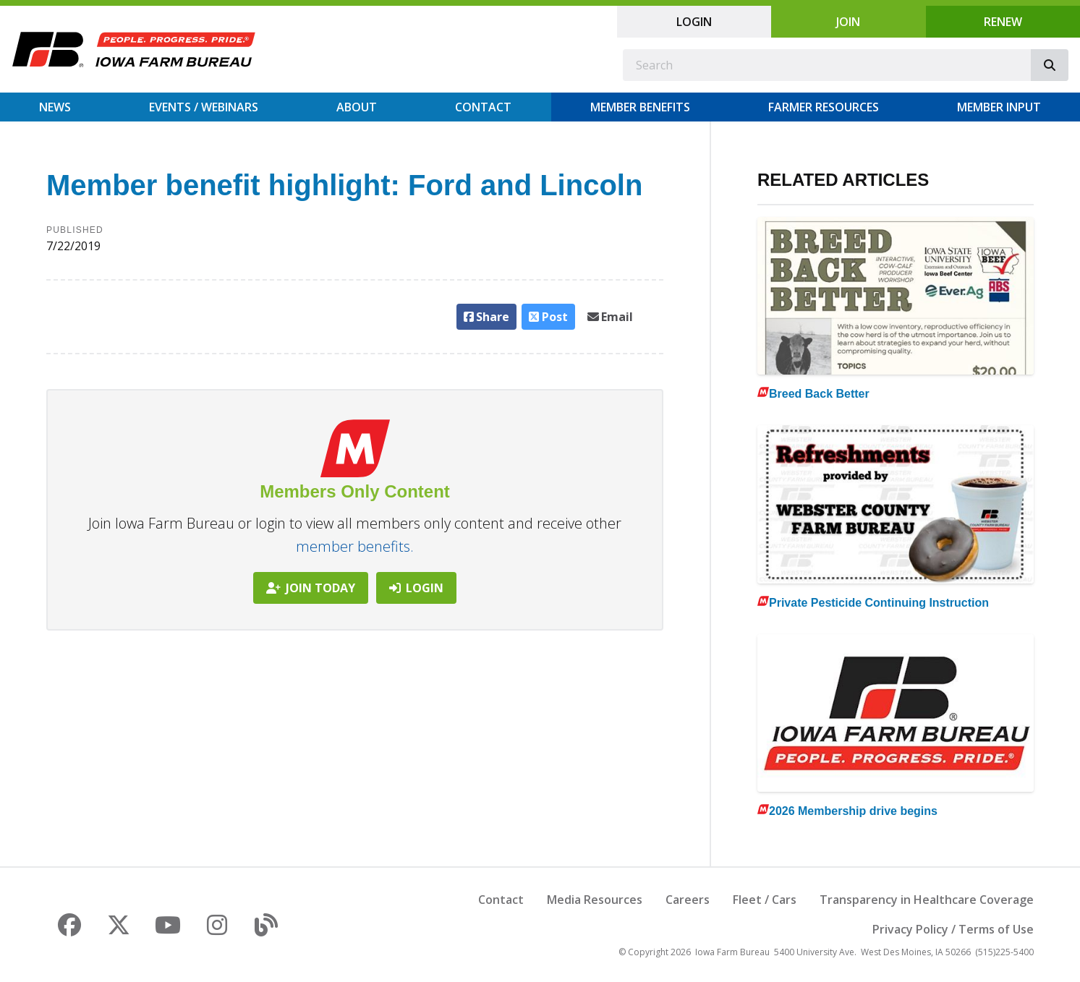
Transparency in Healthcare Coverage (927, 900)
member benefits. (355, 546)
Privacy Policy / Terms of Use (953, 929)
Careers (688, 900)
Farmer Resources (823, 107)
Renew (1003, 22)
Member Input (999, 107)
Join (848, 22)
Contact (483, 107)
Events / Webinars (203, 107)
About (356, 107)
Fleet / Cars (764, 900)
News (55, 107)
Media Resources (594, 900)
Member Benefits (640, 107)
